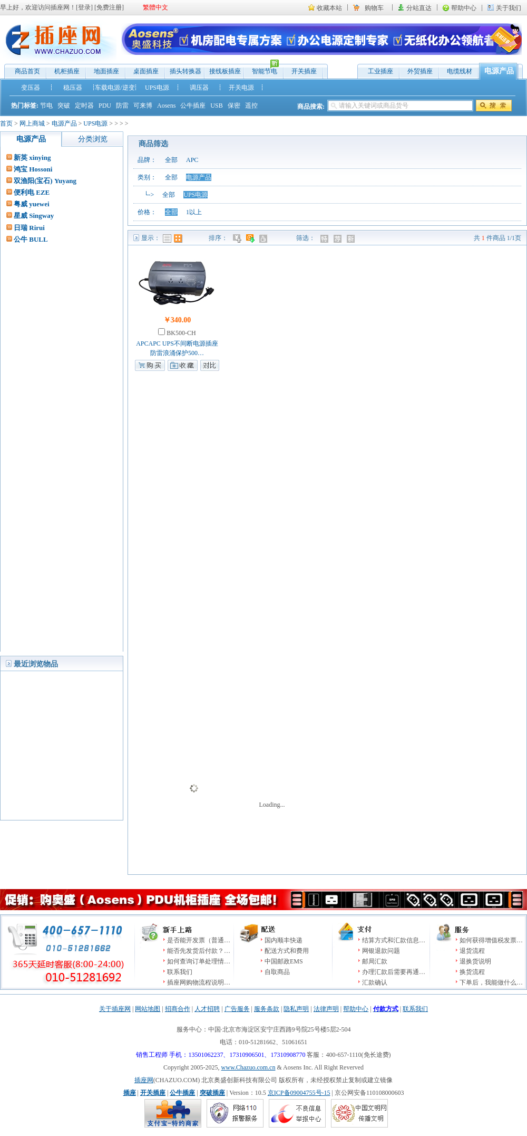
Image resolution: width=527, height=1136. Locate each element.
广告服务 (237, 1009)
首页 (6, 123)
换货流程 (472, 972)
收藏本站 (329, 8)
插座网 (143, 1080)
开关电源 (241, 87)
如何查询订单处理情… (198, 961)
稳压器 (72, 87)
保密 (234, 105)
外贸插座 (420, 71)
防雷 (122, 105)
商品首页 (27, 71)
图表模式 (178, 238)
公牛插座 (193, 105)
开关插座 (304, 71)
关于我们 (508, 8)
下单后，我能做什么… (491, 982)
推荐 (339, 238)
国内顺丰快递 (283, 940)
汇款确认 (374, 982)
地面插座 (106, 71)
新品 (352, 238)
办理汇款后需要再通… (393, 972)
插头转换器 (185, 71)
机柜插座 (67, 71)
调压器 (199, 87)
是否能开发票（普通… (198, 940)
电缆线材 (459, 71)
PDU (105, 105)
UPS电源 (157, 87)
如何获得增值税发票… (491, 940)
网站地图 (147, 1009)
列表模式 (167, 238)
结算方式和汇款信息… (393, 940)
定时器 (84, 105)
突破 (63, 105)
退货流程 (472, 950)
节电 (46, 105)
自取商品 (277, 972)
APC (192, 160)
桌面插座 (146, 71)
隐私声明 (296, 1009)
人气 (264, 238)
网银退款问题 (381, 950)
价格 (238, 238)
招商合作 (177, 1009)
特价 (325, 238)
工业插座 (380, 71)
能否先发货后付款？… (198, 950)
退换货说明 (475, 961)
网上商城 (32, 123)
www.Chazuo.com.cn (248, 1067)
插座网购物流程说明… (198, 982)
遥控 (251, 105)
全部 (171, 160)
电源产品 (499, 71)
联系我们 (179, 972)
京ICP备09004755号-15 (299, 1092)
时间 (251, 238)
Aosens (166, 105)
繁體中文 (155, 7)
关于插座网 (115, 1009)
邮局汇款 (374, 961)
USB (216, 105)
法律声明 (326, 1009)
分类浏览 (93, 139)
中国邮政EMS (284, 961)
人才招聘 (207, 1009)
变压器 (30, 87)
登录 (84, 7)
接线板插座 (225, 71)
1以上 (194, 212)
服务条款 (266, 1009)
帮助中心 (463, 8)
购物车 (374, 8)
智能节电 (262, 69)
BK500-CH (180, 333)
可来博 (142, 105)
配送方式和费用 (287, 950)
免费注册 (109, 7)
